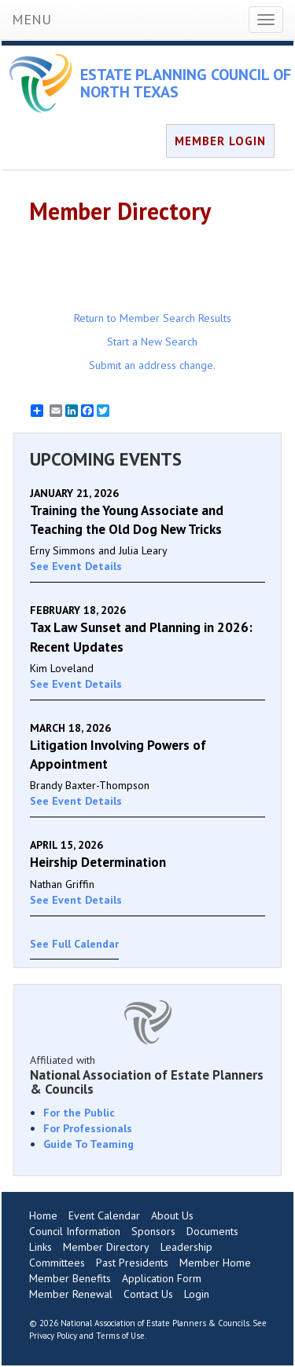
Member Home (215, 1263)
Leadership (186, 1247)
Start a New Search (152, 341)
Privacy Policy (53, 1335)
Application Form (161, 1278)
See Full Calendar (74, 944)
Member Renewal (70, 1294)
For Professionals (87, 1128)
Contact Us (148, 1294)
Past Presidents (132, 1263)
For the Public (79, 1113)
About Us (172, 1215)
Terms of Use (120, 1335)
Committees (57, 1263)
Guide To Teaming (88, 1144)
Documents (212, 1231)
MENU (31, 19)
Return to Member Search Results (152, 318)
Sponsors (153, 1231)
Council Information (74, 1231)
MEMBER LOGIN (220, 140)
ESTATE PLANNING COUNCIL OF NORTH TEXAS (185, 83)
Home (43, 1215)
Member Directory (106, 1247)
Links (40, 1247)
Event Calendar (104, 1215)
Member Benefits (70, 1278)
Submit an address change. (152, 365)
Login (196, 1294)
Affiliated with (147, 1075)
